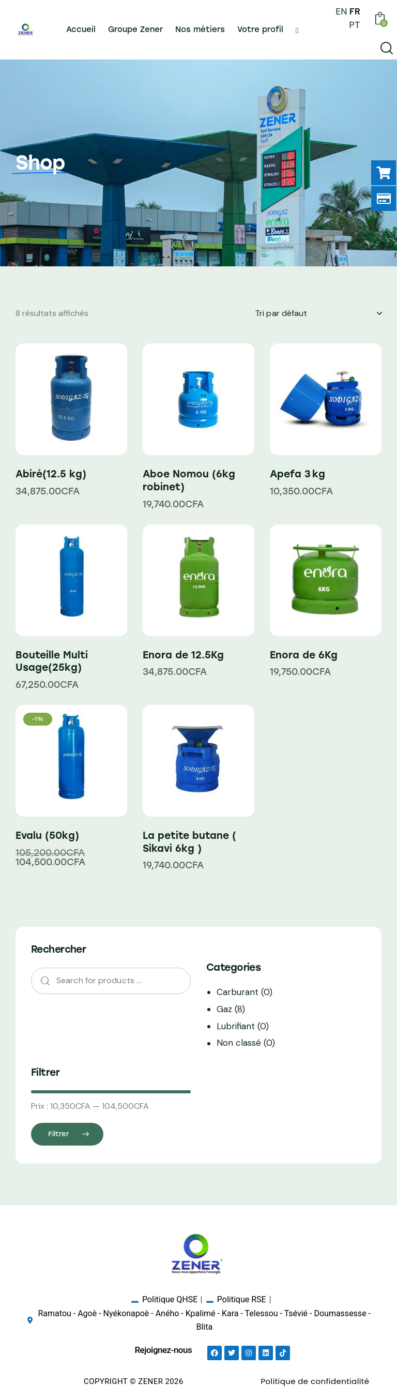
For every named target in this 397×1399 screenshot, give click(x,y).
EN (341, 11)
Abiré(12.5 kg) (51, 474)
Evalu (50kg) (47, 835)
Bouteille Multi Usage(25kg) (52, 661)
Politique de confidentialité (315, 1381)
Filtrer (58, 1134)
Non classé (239, 1042)
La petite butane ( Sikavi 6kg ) (189, 842)
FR (354, 11)
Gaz (224, 1009)
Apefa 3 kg (297, 474)
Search (42, 981)
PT (354, 25)
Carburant (237, 992)
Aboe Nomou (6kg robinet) (189, 480)
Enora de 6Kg (304, 655)
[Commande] (318, 313)
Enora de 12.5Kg (183, 655)
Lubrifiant (236, 1026)
